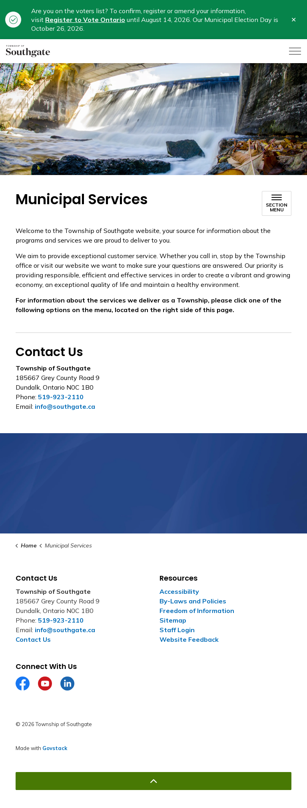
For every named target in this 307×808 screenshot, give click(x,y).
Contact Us (33, 639)
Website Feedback (189, 639)
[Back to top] (153, 781)
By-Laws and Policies (192, 601)
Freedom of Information (196, 611)
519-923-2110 (61, 397)
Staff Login (177, 630)
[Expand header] (295, 51)
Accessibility (179, 591)
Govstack (54, 748)
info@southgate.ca (65, 406)
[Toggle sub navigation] (276, 203)
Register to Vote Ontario (85, 20)
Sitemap (172, 620)
